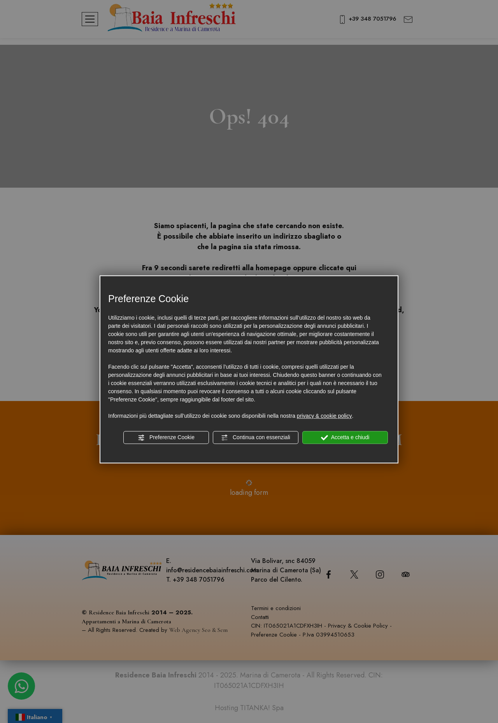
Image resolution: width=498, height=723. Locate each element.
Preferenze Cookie (166, 437)
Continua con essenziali (255, 437)
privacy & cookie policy (324, 416)
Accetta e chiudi (345, 437)
